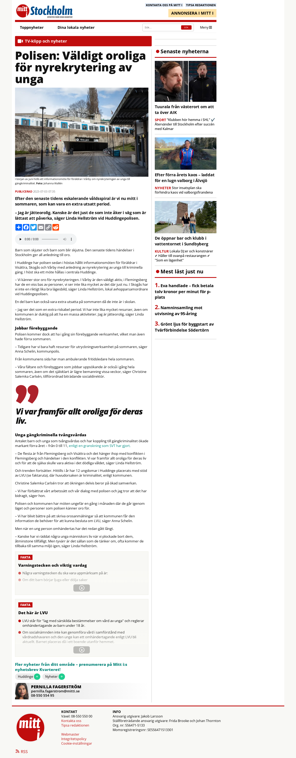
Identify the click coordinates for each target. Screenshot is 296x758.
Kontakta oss (71, 721)
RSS (21, 752)
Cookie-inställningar (76, 743)
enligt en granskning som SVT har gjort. (100, 445)
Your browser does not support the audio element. (46, 239)
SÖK (186, 27)
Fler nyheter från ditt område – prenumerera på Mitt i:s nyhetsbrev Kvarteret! (71, 667)
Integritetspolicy (73, 739)
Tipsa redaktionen (75, 725)
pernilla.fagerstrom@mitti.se (55, 691)
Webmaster (70, 734)
